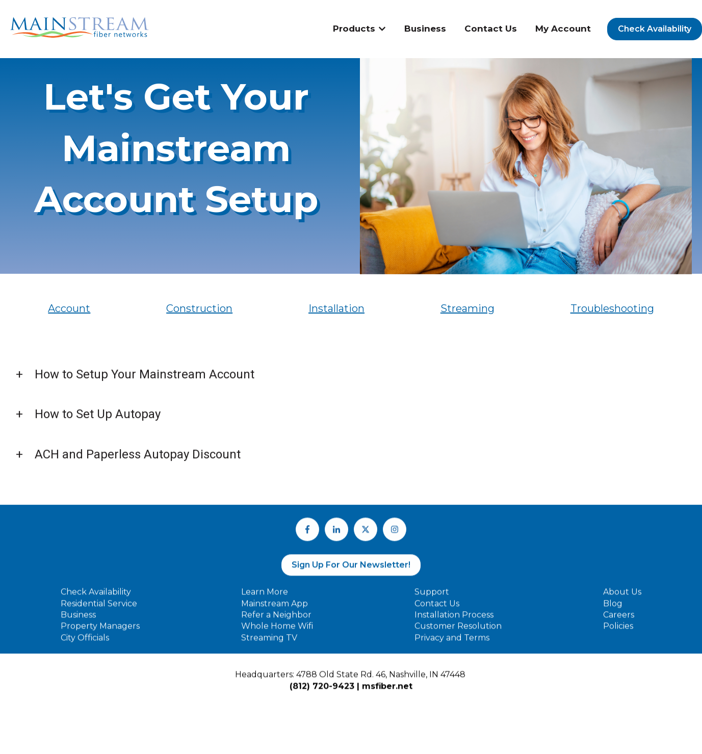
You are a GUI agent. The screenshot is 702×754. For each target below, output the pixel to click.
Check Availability (654, 29)
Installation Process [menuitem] (453, 620)
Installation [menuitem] (336, 308)
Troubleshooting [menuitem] (612, 308)
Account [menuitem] (69, 308)
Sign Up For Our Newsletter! (351, 570)
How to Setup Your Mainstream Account (144, 378)
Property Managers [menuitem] (100, 631)
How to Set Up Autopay (98, 417)
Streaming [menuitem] (467, 308)
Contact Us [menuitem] (436, 608)
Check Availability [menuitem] (96, 597)
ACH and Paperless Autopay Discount (138, 458)
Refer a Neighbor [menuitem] (276, 620)
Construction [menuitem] (199, 308)
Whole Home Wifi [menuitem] (277, 631)
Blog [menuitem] (612, 608)
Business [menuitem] (78, 620)
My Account (563, 28)
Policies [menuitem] (618, 631)
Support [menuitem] (431, 597)
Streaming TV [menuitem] (269, 642)
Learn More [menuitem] (264, 597)
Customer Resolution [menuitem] (458, 631)
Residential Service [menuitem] (99, 608)
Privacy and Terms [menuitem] (451, 642)
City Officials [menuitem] (85, 642)
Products (354, 28)
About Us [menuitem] (622, 597)
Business (425, 28)
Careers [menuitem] (618, 620)
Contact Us (490, 28)
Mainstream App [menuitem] (274, 608)
